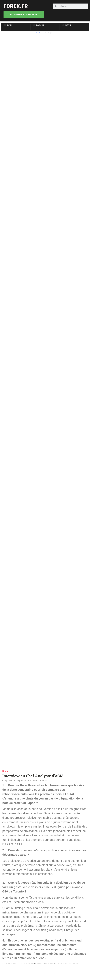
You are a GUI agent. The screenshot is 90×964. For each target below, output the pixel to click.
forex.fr (16, 6)
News (5, 771)
